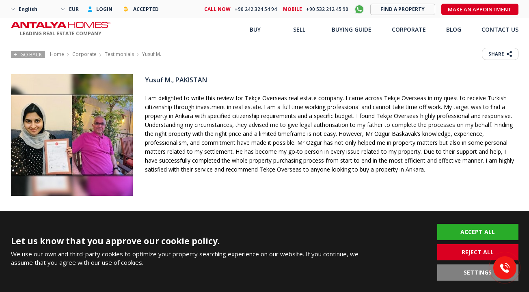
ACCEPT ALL (477, 232)
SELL (299, 29)
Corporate (84, 54)
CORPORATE (409, 29)
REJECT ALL (478, 252)
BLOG (453, 29)
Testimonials (119, 54)
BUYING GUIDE (351, 29)
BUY (255, 29)
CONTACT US (499, 29)
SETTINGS (478, 272)
